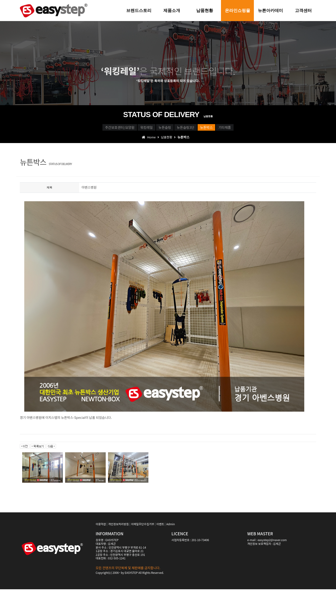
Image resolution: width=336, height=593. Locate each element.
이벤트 (160, 528)
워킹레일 (125, 129)
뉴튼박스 (230, 129)
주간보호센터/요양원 (82, 129)
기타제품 (263, 129)
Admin (170, 528)
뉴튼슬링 (158, 129)
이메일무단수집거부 (142, 528)
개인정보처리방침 (118, 528)
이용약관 (101, 528)
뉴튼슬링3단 (193, 129)
